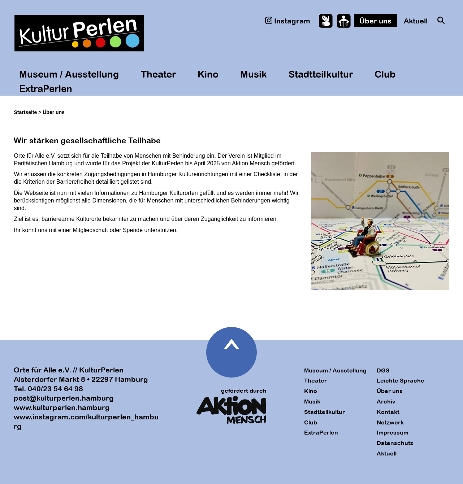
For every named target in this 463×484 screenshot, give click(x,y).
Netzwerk (390, 422)
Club (385, 74)
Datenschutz (395, 443)
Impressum (392, 432)
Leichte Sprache (400, 380)
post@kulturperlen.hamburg (64, 398)
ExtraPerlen (45, 88)
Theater (158, 74)
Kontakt (388, 412)
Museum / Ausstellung (69, 74)
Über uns (375, 21)
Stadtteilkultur (321, 74)
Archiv (386, 401)
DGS (383, 370)
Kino (208, 74)
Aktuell (416, 21)
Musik (253, 74)
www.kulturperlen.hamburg (62, 407)
